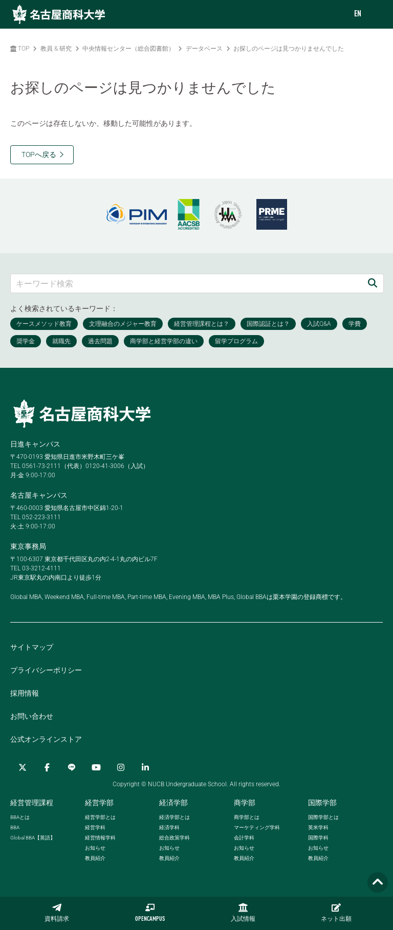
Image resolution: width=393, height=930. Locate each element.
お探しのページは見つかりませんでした (288, 48)
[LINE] (71, 767)
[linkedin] (145, 767)
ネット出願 (336, 912)
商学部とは (246, 817)
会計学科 (244, 837)
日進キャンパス (35, 444)
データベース (204, 48)
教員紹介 (95, 858)
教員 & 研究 (56, 48)
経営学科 (95, 827)
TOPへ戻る (38, 154)
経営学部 (99, 803)
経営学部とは (100, 817)
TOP (19, 48)
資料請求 (57, 912)
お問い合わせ (31, 716)
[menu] (375, 14)
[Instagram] (120, 767)
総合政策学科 (174, 837)
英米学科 (318, 827)
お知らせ (95, 848)
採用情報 (24, 693)
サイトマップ (31, 647)
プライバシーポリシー (46, 670)
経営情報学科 (100, 837)
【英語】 (32, 837)
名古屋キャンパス (39, 495)
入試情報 (243, 912)
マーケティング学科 (257, 827)
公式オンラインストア (46, 739)
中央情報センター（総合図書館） (128, 48)
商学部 (244, 803)
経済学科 (169, 827)
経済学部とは (174, 817)
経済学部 (173, 803)
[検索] (372, 283)
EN (357, 14)
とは (20, 817)
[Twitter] (22, 767)
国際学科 (318, 837)
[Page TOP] (377, 882)
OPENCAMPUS (150, 912)
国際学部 (322, 803)
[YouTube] (96, 767)
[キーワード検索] (186, 283)
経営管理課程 (31, 803)
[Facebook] (47, 767)
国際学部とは (323, 817)
